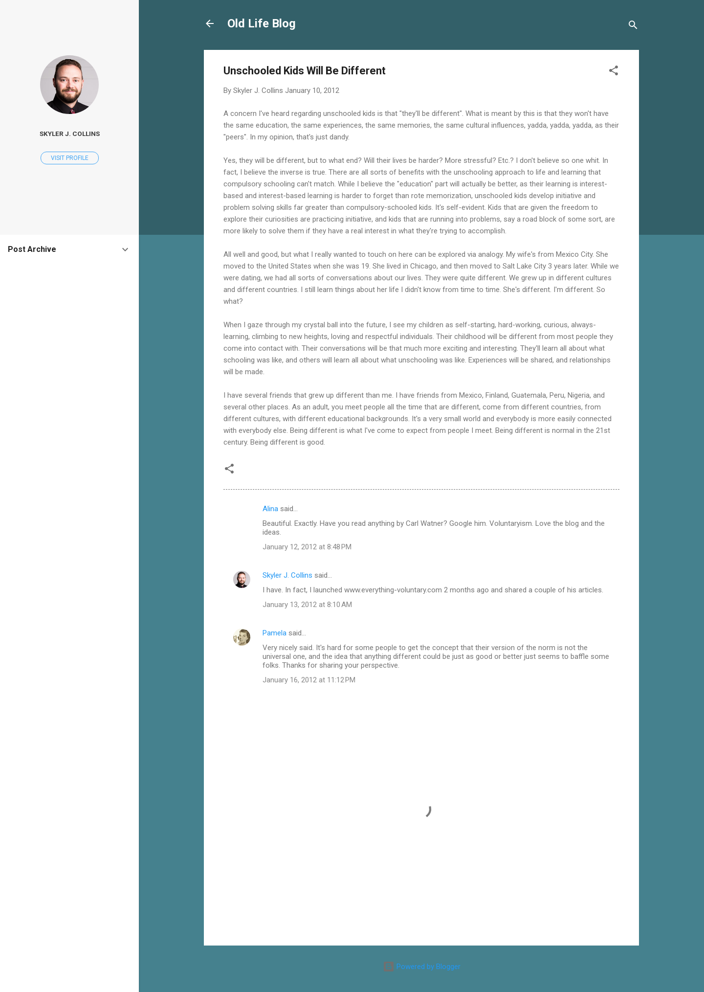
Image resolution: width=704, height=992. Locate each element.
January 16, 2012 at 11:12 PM (309, 680)
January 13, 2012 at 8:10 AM (307, 604)
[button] (613, 72)
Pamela (274, 633)
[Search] (633, 27)
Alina (270, 508)
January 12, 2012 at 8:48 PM (307, 546)
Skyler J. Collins (287, 575)
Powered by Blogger (422, 966)
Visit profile (69, 158)
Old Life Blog (261, 23)
